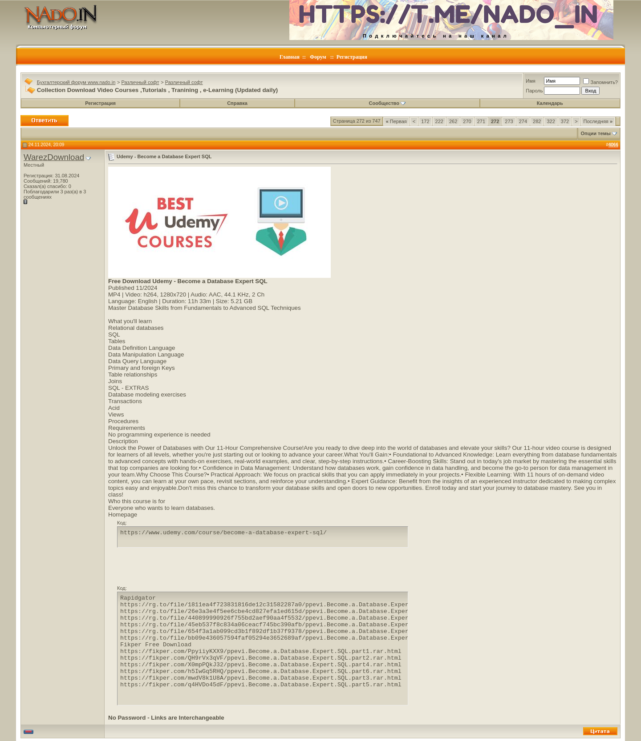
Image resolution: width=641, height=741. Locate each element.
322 (551, 121)
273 (509, 121)
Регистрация (352, 57)
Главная (290, 57)
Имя (530, 81)
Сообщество (387, 103)
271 (481, 121)
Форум (318, 57)
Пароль (534, 90)
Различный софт (140, 82)
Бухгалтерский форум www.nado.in (76, 82)
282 (537, 121)
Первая (396, 121)
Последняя (598, 121)
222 (439, 121)
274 (523, 121)
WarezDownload (54, 157)
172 (425, 121)
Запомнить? (600, 82)
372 (565, 121)
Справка (237, 103)
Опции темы (596, 133)
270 (467, 121)
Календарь (550, 103)
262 (453, 121)
